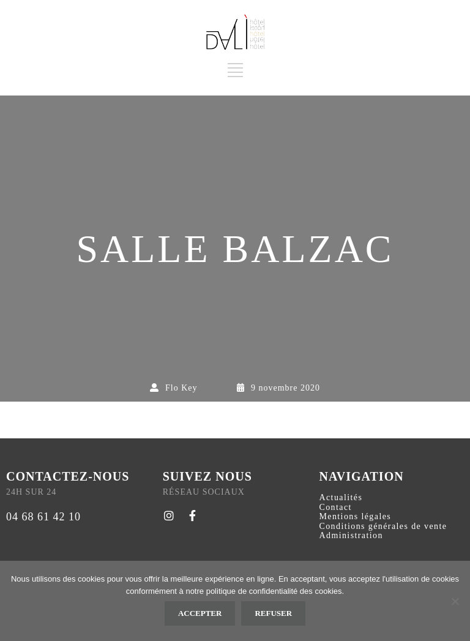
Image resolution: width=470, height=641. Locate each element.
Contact (335, 507)
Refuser (273, 613)
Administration (350, 535)
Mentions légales (355, 516)
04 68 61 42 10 (43, 517)
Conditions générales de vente (383, 526)
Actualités (340, 497)
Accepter (200, 613)
